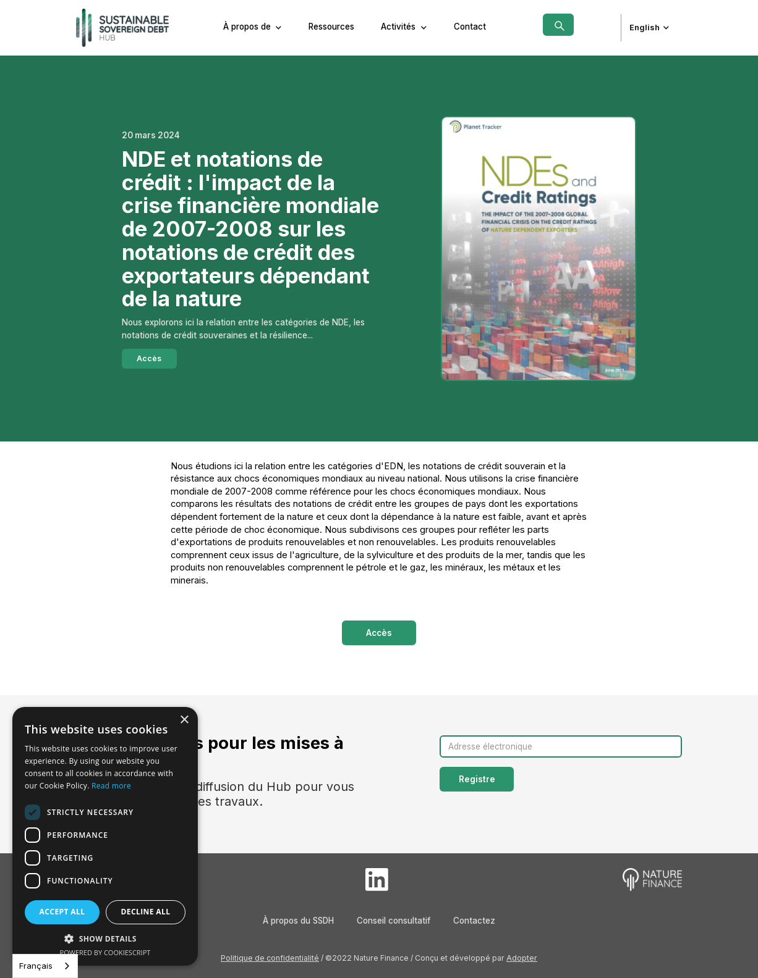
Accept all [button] (62, 911)
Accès (149, 358)
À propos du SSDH (298, 921)
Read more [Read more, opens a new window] (111, 785)
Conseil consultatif (393, 921)
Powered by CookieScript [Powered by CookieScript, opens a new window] (105, 952)
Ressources (331, 26)
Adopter (521, 958)
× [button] (184, 720)
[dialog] (105, 836)
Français (36, 966)
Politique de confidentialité (270, 958)
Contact (470, 26)
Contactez (474, 921)
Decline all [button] (146, 911)
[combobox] (45, 966)
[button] (253, 27)
